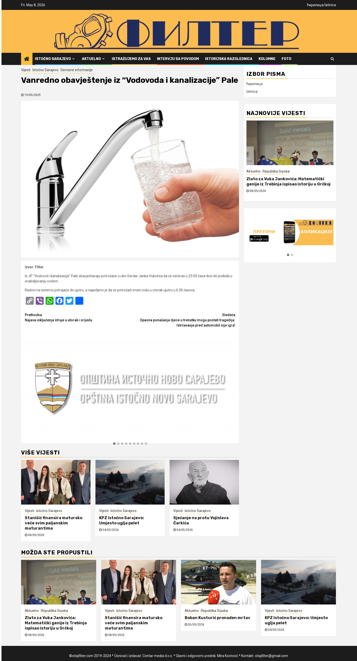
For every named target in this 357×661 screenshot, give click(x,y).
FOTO (286, 59)
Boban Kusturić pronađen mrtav (217, 617)
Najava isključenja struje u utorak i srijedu (77, 317)
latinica (330, 5)
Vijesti (25, 70)
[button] (114, 444)
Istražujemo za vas (131, 59)
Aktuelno (91, 59)
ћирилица (315, 5)
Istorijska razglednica (228, 59)
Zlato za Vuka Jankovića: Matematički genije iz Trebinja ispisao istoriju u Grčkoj (288, 181)
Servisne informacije (76, 70)
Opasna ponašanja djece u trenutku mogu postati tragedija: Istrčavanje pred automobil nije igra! (183, 319)
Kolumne (267, 59)
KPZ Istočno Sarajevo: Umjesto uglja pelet (121, 520)
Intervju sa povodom (178, 59)
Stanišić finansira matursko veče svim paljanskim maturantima (53, 523)
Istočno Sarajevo (53, 59)
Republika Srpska (276, 171)
